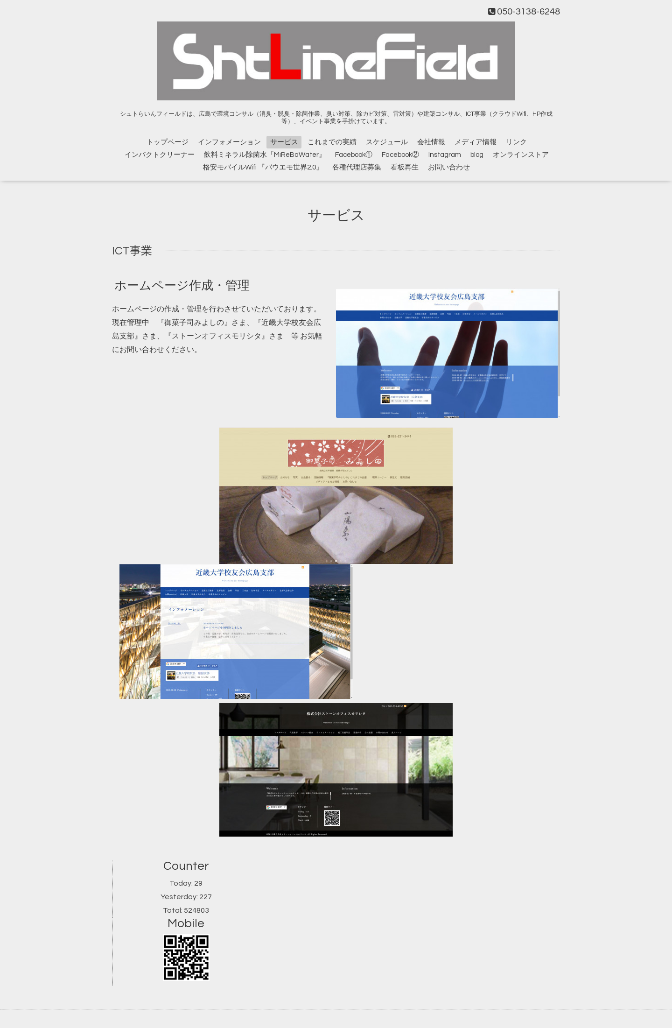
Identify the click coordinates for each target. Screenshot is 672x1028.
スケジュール (387, 142)
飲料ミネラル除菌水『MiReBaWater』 (265, 154)
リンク (516, 142)
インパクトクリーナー (160, 154)
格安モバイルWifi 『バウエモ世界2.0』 (263, 167)
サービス (284, 142)
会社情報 (431, 142)
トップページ (168, 142)
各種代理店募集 (356, 167)
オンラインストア (521, 154)
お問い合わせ (449, 167)
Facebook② (400, 154)
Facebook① (353, 154)
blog (476, 154)
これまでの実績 (332, 142)
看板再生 (405, 167)
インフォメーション (229, 142)
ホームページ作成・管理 (182, 286)
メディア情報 (476, 142)
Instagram (444, 154)
